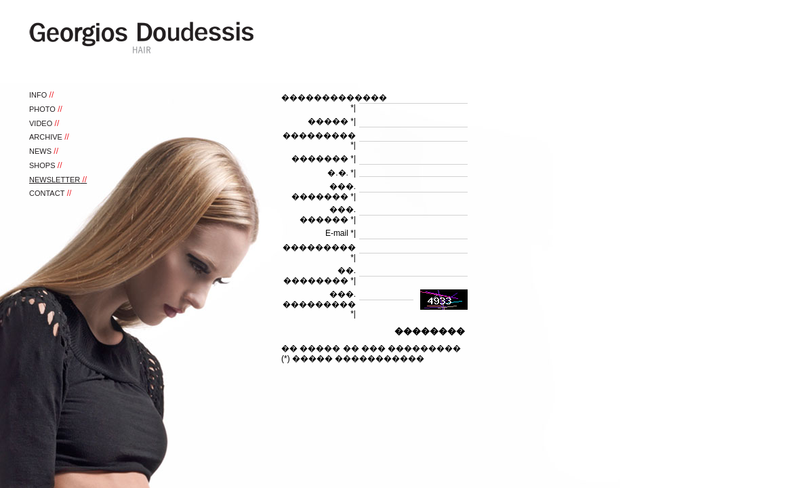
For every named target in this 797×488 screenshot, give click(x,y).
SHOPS (42, 165)
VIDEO (40, 123)
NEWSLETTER (54, 180)
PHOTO (42, 109)
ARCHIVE (45, 137)
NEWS (40, 151)
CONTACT (46, 193)
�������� (430, 331)
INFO (38, 95)
